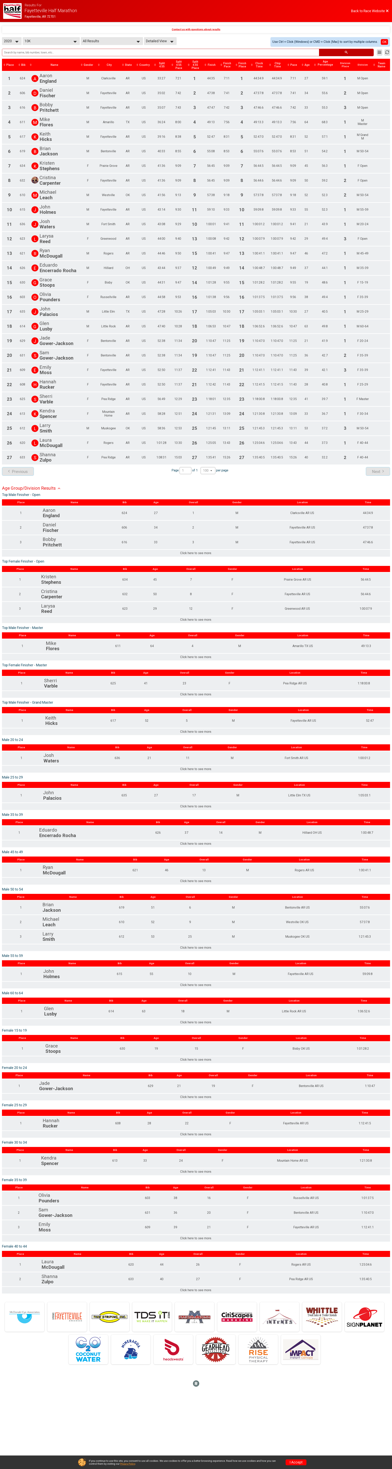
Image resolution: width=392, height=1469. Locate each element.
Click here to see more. (196, 554)
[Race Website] (14, 11)
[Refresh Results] (387, 52)
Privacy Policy (127, 1463)
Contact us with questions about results (196, 29)
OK (384, 42)
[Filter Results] (379, 52)
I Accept (296, 1462)
